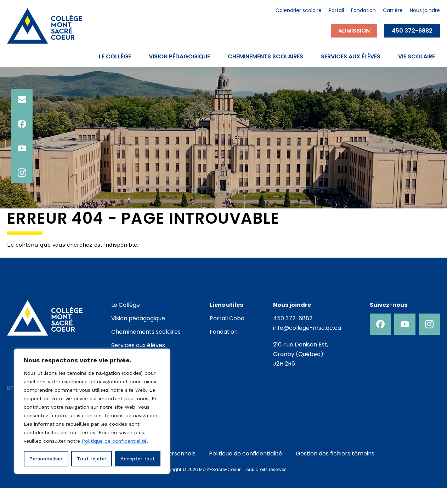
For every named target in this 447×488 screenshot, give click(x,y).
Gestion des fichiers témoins (335, 453)
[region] (92, 411)
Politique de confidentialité (114, 441)
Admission (354, 31)
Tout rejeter (92, 458)
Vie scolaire (416, 56)
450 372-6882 (412, 31)
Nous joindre (425, 11)
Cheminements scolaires (265, 56)
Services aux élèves (350, 56)
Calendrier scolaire (299, 11)
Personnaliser (46, 458)
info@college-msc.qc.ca (307, 328)
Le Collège (115, 56)
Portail (336, 11)
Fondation (363, 11)
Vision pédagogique (179, 56)
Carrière (393, 11)
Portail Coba (227, 318)
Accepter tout (137, 458)
